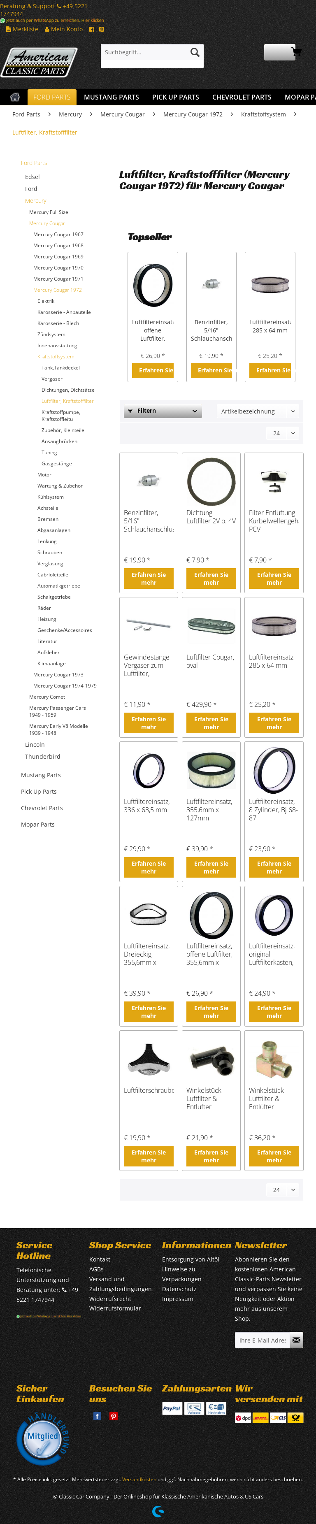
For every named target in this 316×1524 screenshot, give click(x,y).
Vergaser (52, 378)
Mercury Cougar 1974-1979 (65, 685)
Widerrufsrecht (110, 1299)
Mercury (35, 200)
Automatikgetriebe (58, 585)
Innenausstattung (57, 345)
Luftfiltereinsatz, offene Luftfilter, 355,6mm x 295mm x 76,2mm (153, 330)
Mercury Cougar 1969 (58, 256)
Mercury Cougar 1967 (58, 234)
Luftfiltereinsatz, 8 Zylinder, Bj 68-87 (273, 809)
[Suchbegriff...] (152, 52)
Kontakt (99, 1259)
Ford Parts (34, 163)
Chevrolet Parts (42, 808)
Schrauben (49, 552)
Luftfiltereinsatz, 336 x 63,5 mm (147, 805)
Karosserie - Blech (58, 323)
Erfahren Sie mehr (156, 370)
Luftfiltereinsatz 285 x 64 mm (270, 326)
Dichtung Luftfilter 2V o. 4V (211, 517)
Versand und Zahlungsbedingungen (120, 1284)
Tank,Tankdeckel (61, 367)
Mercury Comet (47, 696)
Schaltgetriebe (54, 596)
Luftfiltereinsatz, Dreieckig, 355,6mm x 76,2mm (147, 954)
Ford (31, 189)
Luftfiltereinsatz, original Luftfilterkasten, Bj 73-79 (272, 954)
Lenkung (47, 541)
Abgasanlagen (53, 530)
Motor (44, 474)
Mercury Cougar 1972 (57, 289)
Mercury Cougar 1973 (58, 674)
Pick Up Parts (39, 791)
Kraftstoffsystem (55, 356)
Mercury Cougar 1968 (58, 245)
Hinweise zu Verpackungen (182, 1274)
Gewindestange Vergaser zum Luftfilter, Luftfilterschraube (149, 665)
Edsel (32, 177)
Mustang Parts (41, 775)
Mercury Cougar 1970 (58, 267)
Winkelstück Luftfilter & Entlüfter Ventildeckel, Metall (267, 1098)
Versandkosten (139, 1479)
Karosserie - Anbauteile (64, 312)
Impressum (177, 1299)
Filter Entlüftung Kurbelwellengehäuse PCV (274, 521)
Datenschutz (179, 1289)
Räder (44, 607)
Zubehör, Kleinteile (63, 430)
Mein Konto (64, 29)
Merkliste (22, 29)
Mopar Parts (38, 824)
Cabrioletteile (52, 574)
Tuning (49, 452)
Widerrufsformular (115, 1308)
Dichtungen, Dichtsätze (68, 389)
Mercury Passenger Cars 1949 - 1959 (57, 711)
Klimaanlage (51, 663)
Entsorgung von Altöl (190, 1259)
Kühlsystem (50, 496)
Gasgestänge (57, 463)
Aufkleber (48, 652)
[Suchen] (195, 52)
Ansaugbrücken (59, 441)
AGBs (96, 1269)
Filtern (142, 410)
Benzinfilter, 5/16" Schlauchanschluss (211, 330)
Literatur (47, 641)
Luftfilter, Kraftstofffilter (68, 400)
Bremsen (47, 519)
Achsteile (47, 507)
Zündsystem (51, 334)
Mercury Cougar (47, 223)
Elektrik (45, 300)
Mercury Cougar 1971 (58, 278)
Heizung (46, 619)
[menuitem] (152, 56)
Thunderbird (42, 756)
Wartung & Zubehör (60, 485)
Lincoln (35, 744)
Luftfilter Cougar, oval (210, 661)
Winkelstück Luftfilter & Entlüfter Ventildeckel (204, 1098)
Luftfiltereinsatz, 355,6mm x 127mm (209, 809)
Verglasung (50, 563)
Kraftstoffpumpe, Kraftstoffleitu (61, 416)
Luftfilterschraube (149, 1090)
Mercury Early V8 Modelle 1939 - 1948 (58, 729)
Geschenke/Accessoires (64, 630)
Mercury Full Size (48, 212)
